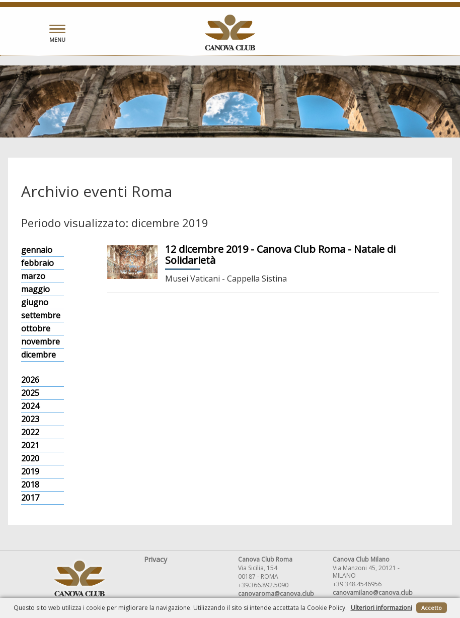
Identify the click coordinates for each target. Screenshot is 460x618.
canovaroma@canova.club (276, 593)
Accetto (431, 607)
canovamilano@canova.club (373, 592)
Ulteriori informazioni (381, 607)
